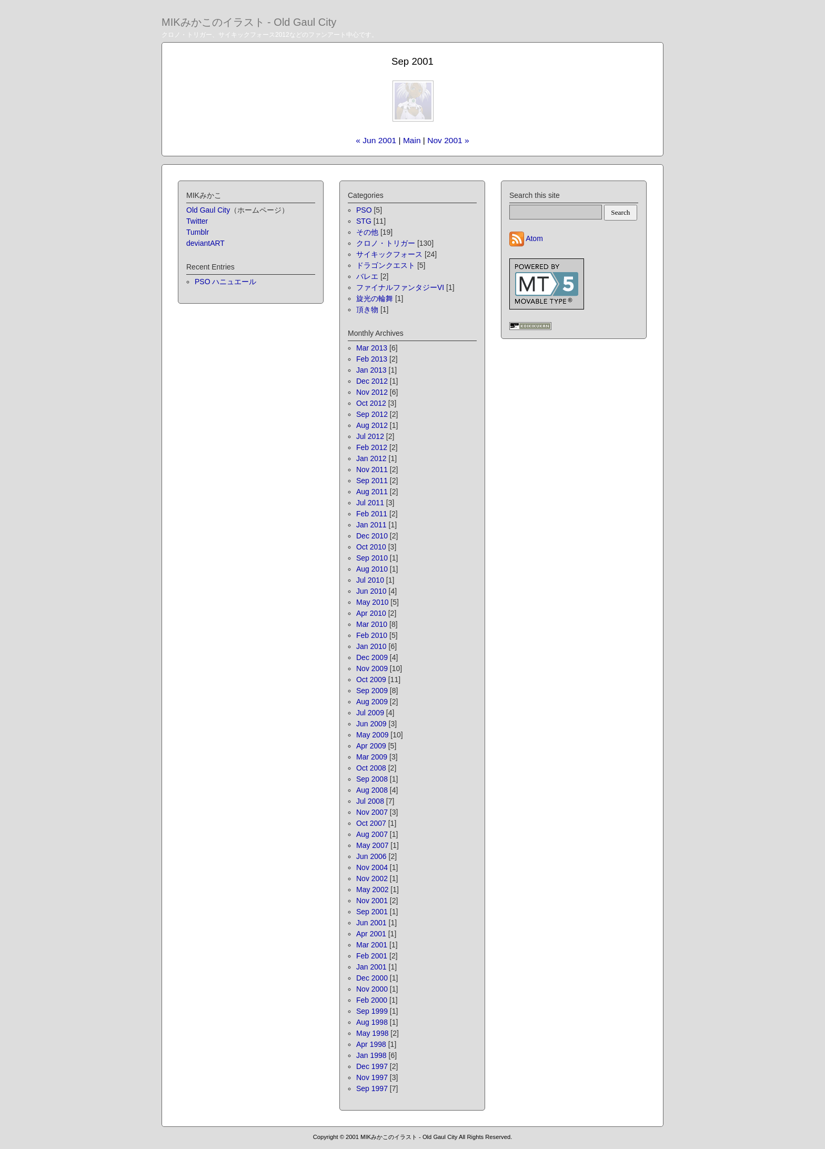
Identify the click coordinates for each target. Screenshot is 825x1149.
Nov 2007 (372, 812)
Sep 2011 (372, 480)
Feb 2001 (371, 956)
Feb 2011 (371, 513)
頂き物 (367, 309)
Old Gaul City (208, 210)
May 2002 (372, 889)
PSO (364, 210)
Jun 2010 (371, 591)
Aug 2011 (372, 491)
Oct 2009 (371, 679)
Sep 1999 (372, 1011)
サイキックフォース (389, 254)
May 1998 (372, 1033)
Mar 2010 (371, 624)
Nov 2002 (372, 878)
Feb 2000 (371, 1000)
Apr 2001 (371, 934)
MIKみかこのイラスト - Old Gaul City (249, 22)
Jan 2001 (371, 967)
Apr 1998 (371, 1044)
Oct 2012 (371, 403)
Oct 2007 (371, 823)
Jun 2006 (371, 856)
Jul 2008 (370, 801)
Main (412, 140)
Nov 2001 (372, 900)
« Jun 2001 (376, 140)
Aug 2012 (372, 425)
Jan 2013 (371, 370)
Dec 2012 (372, 381)
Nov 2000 (372, 989)
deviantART (205, 243)
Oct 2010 (371, 547)
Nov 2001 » (448, 140)
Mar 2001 (371, 945)
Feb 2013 (371, 359)
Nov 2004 (372, 867)
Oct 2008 (371, 768)
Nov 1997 (372, 1077)
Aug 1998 (372, 1022)
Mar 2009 (371, 757)
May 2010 (372, 602)
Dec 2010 (372, 536)
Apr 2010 (371, 613)
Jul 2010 (370, 580)
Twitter (197, 221)
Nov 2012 (372, 392)
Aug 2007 (372, 834)
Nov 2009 (372, 668)
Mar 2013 (371, 348)
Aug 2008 (372, 790)
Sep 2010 (372, 558)
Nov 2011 (372, 469)
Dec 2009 (372, 657)
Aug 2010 (372, 569)
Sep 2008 (372, 779)
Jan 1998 (371, 1055)
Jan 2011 (371, 525)
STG (363, 221)
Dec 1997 (372, 1066)
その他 (367, 232)
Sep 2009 (372, 690)
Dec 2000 (372, 978)
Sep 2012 (372, 414)
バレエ (367, 276)
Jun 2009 (371, 724)
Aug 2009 (372, 701)
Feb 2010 (371, 635)
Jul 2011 (370, 502)
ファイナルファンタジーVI (400, 287)
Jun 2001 (371, 922)
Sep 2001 (372, 911)
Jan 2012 (371, 458)
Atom (534, 238)
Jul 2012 (370, 436)
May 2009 (372, 735)
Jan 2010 (371, 646)
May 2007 (372, 845)
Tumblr (197, 232)
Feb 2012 (371, 447)
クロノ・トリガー (385, 243)
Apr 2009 (371, 746)
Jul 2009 (370, 712)
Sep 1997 (372, 1088)
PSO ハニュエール (225, 281)
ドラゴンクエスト (385, 265)
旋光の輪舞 (374, 298)
